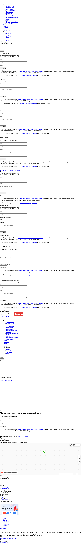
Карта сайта (3, 535)
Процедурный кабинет (12, 22)
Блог (7, 37)
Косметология (10, 7)
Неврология (9, 12)
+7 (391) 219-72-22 (5, 40)
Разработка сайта (11, 545)
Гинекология (9, 13)
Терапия (8, 16)
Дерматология (10, 6)
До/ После (6, 26)
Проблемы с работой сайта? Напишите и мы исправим (43, 543)
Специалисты (6, 30)
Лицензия (9, 34)
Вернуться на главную (6, 387)
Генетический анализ (12, 17)
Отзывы (5, 529)
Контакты (5, 27)
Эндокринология (10, 10)
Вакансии (8, 33)
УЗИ (7, 19)
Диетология (9, 9)
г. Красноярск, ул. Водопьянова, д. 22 (6, 494)
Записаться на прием (5, 173)
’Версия (19, 320)
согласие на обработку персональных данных (30, 71)
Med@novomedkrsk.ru (6, 503)
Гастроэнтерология (11, 14)
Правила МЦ (6, 531)
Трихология (9, 23)
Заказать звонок (15, 173)
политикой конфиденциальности (28, 75)
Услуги (5, 526)
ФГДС (8, 20)
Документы (9, 36)
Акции (5, 24)
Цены (4, 29)
